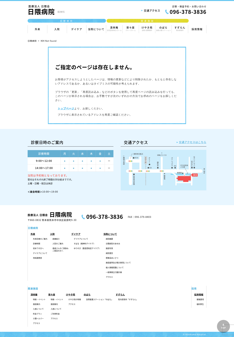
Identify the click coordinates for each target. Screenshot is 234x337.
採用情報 (197, 30)
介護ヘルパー (38, 318)
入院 (57, 30)
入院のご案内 (57, 244)
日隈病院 (32, 40)
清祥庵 (114, 28)
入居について (38, 309)
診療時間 (36, 244)
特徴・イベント (39, 299)
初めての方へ (38, 248)
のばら (163, 28)
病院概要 (109, 239)
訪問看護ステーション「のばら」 (99, 299)
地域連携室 (37, 258)
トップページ (66, 108)
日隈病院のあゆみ (113, 244)
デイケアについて (40, 253)
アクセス (109, 277)
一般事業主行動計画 (114, 272)
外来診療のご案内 (40, 239)
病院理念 (109, 253)
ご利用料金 (55, 314)
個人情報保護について (115, 268)
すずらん (180, 28)
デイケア (76, 30)
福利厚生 (200, 304)
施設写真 (109, 248)
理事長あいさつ (112, 258)
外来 (37, 30)
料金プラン (37, 314)
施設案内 (36, 304)
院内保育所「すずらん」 (128, 299)
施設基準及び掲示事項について (118, 263)
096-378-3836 (188, 11)
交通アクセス (152, 10)
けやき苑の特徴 (74, 299)
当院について (96, 30)
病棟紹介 (56, 239)
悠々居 (131, 28)
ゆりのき (87, 248)
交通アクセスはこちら (192, 142)
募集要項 (200, 299)
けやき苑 (147, 28)
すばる (84, 244)
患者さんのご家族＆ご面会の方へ (60, 249)
